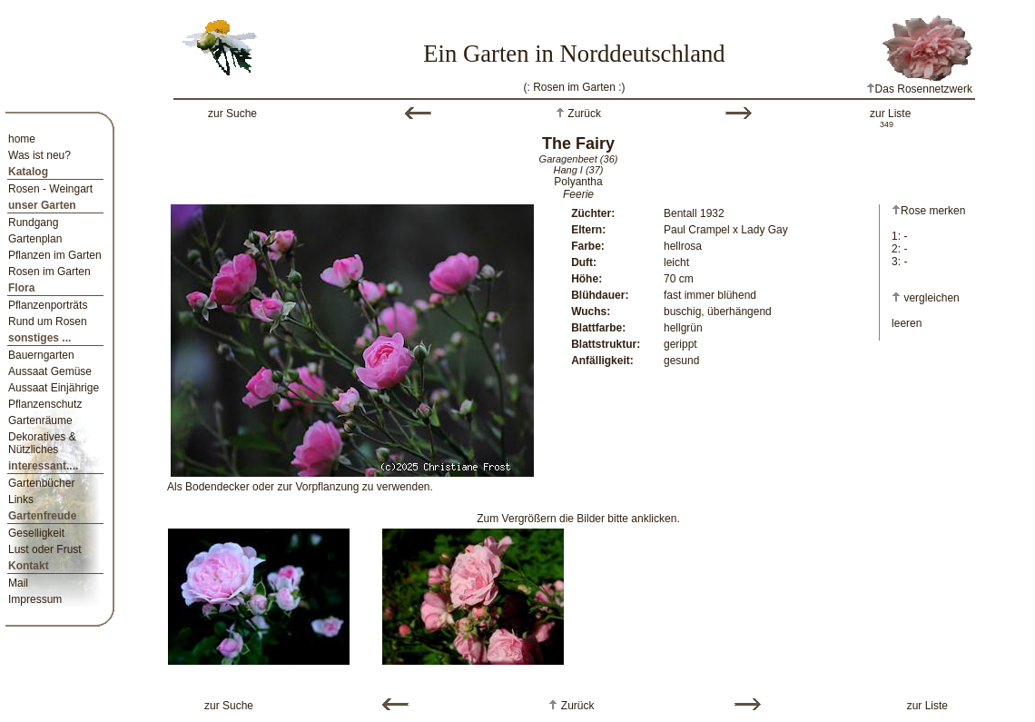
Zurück (583, 113)
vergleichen (931, 298)
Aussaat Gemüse (50, 371)
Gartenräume (40, 420)
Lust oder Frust (45, 549)
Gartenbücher (41, 483)
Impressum (35, 599)
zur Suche (232, 113)
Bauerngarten (41, 355)
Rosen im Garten (49, 271)
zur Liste (890, 113)
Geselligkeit (36, 533)
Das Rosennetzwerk (919, 89)
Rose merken (928, 210)
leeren (907, 323)
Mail (18, 583)
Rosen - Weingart (50, 189)
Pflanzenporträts (47, 305)
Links (21, 499)
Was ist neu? (39, 155)
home (21, 139)
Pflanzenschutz (45, 404)
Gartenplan (35, 238)
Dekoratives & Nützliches (42, 443)
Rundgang (33, 222)
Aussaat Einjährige (53, 387)
